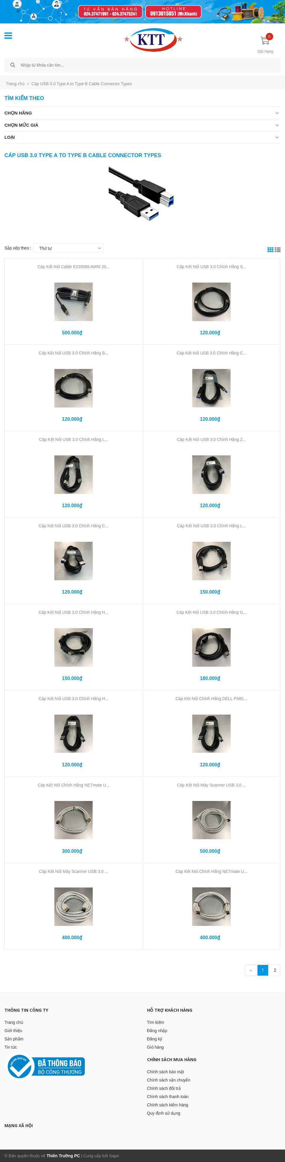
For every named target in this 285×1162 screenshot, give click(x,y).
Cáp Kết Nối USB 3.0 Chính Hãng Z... (211, 439)
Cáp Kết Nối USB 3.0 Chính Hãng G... (212, 612)
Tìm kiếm (155, 1022)
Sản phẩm (13, 1039)
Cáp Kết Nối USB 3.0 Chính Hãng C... (211, 353)
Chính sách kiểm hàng (167, 1105)
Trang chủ (13, 1022)
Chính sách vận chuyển (168, 1080)
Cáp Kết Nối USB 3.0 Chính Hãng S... (211, 266)
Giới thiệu (13, 1030)
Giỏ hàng (155, 1047)
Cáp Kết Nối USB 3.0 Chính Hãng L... (73, 439)
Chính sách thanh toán (168, 1096)
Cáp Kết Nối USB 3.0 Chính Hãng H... (73, 612)
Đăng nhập (157, 1030)
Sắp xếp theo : (17, 248)
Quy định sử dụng (163, 1113)
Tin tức (10, 1047)
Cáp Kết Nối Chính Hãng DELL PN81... (211, 698)
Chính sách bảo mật (165, 1071)
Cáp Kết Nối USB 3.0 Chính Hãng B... (73, 353)
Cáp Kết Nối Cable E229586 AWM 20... (74, 266)
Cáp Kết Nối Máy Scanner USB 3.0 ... (211, 785)
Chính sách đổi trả (164, 1088)
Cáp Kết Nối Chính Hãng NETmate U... (73, 785)
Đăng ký (154, 1039)
